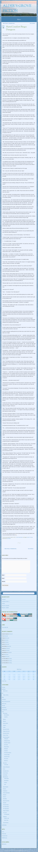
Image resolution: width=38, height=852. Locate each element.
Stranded (4, 802)
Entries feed (4, 833)
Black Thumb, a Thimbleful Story (8, 23)
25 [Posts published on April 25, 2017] (9, 679)
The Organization (6, 808)
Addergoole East (7, 740)
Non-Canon (6, 758)
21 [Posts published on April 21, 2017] (23, 677)
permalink (9, 538)
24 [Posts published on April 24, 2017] (4, 679)
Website (3, 581)
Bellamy (4, 719)
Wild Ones (6, 760)
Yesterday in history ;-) (5, 601)
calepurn (4, 725)
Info (2, 693)
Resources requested (5, 605)
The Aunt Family (5, 804)
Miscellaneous (5, 776)
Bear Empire (5, 713)
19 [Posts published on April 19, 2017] (14, 677)
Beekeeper (6, 748)
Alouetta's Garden (7, 742)
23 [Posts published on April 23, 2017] (33, 677)
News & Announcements (6, 701)
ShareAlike (5, 798)
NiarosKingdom (5, 786)
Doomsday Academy (7, 752)
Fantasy (5, 782)
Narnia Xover (5, 690)
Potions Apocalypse (6, 792)
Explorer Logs (6, 818)
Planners (4, 788)
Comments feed (4, 835)
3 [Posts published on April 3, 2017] (4, 674)
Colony (4, 727)
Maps (3, 697)
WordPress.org (4, 837)
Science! (4, 796)
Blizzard (4, 721)
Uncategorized (4, 709)
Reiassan (4, 794)
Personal (3, 705)
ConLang (3, 687)
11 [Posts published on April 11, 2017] (9, 676)
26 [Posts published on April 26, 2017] (14, 679)
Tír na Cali (5, 812)
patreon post (4, 703)
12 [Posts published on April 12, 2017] (14, 676)
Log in (3, 831)
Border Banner (5, 723)
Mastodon (4, 844)
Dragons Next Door (6, 731)
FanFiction (3, 689)
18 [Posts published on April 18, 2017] (9, 677)
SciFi (5, 784)
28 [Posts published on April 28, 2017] (23, 679)
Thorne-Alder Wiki (5, 627)
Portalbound (5, 790)
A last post (3, 599)
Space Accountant (6, 800)
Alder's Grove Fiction (17, 8)
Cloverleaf (6, 750)
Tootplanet (5, 816)
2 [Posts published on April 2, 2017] (33, 672)
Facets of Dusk (5, 735)
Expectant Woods (6, 733)
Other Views (6, 820)
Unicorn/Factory (5, 822)
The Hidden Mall (6, 806)
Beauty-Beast (6, 746)
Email (3, 578)
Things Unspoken (6, 810)
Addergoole (6, 738)
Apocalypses (6, 780)
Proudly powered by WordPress (10, 850)
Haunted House (6, 756)
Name (3, 575)
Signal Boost (4, 707)
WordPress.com (25, 850)
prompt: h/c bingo (30, 537)
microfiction (4, 699)
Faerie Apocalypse (20, 537)
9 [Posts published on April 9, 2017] (33, 674)
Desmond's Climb (6, 729)
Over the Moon (33, 23)
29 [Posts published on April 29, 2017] (28, 679)
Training (3, 603)
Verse (3, 711)
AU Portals (6, 744)
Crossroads (6, 764)
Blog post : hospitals (5, 607)
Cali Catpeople (6, 814)
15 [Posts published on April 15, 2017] (28, 676)
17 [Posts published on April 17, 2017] (4, 677)
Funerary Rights (7, 754)
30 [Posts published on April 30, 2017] (33, 679)
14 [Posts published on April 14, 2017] (23, 676)
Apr (3, 26)
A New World (6, 778)
